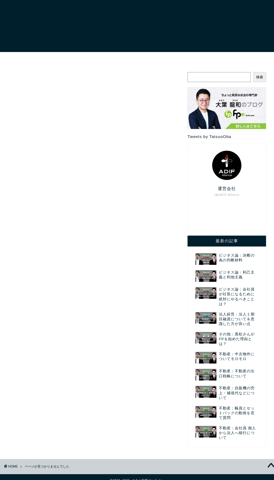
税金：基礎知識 (45, 362)
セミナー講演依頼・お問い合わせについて (180, 58)
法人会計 (38, 348)
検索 (259, 77)
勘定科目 (38, 327)
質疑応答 (38, 369)
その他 (36, 305)
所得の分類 (40, 334)
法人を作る (40, 341)
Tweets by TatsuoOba (209, 136)
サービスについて (110, 58)
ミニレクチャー (45, 320)
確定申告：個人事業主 (51, 355)
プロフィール (66, 58)
